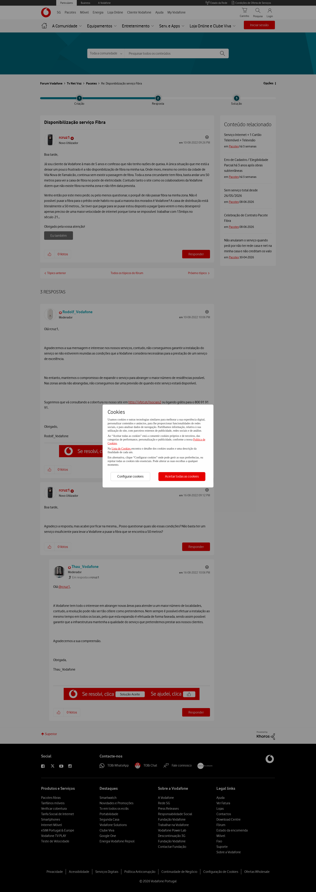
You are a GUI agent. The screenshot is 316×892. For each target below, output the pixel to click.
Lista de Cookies (121, 448)
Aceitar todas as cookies (182, 476)
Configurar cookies (130, 476)
